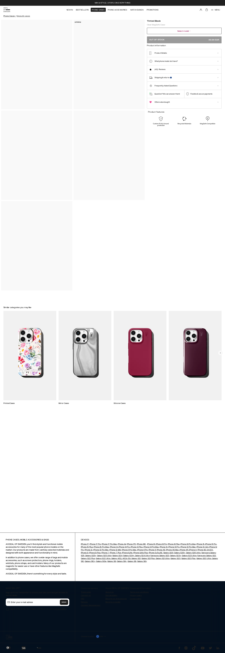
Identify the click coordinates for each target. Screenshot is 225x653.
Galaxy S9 (111, 563)
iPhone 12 (89, 551)
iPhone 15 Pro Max (101, 548)
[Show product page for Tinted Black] (173, 59)
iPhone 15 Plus (87, 548)
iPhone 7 (105, 554)
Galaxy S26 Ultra (193, 554)
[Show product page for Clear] (151, 59)
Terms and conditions (139, 593)
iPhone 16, (151, 545)
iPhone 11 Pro (142, 551)
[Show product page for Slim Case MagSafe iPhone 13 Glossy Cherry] (94, 333)
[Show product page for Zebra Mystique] (204, 59)
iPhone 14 (114, 548)
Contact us (86, 597)
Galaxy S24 (117, 557)
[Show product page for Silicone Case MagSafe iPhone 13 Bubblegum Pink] (58, 333)
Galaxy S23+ (175, 557)
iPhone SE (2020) (205, 551)
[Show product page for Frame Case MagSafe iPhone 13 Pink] (131, 333)
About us (109, 593)
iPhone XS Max (172, 551)
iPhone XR (183, 551)
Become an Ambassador (116, 600)
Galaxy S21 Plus (148, 560)
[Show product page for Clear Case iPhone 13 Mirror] (94, 390)
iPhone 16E (141, 545)
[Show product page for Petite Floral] (194, 59)
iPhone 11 (152, 551)
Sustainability (111, 597)
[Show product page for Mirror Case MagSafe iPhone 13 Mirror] (167, 390)
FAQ (82, 600)
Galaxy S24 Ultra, (142, 557)
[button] (200, 638)
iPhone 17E (131, 545)
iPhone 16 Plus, (174, 545)
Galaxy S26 (168, 554)
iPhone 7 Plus (115, 554)
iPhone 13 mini (202, 548)
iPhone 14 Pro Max (151, 548)
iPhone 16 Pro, (161, 545)
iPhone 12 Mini (115, 551)
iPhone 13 (164, 548)
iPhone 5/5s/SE (155, 554)
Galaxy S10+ (90, 563)
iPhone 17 (85, 545)
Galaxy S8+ (142, 563)
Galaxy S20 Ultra (203, 560)
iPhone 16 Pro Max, (188, 545)
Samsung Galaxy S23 (159, 557)
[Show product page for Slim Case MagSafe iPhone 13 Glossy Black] (203, 333)
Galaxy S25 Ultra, (104, 557)
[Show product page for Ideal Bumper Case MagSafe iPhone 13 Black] (22, 333)
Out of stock (184, 40)
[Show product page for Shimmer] (162, 59)
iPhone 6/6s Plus (140, 554)
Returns (84, 603)
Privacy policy (136, 597)
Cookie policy (135, 600)
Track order (86, 593)
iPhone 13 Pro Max (188, 548)
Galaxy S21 (135, 560)
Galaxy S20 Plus (188, 560)
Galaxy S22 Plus (88, 560)
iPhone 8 (84, 554)
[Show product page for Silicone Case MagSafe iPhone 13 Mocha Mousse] (131, 390)
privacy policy (60, 610)
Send (64, 603)
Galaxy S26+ (179, 554)
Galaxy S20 (175, 560)
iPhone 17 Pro (95, 545)
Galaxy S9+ (122, 563)
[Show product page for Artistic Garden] (215, 59)
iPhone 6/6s (127, 554)
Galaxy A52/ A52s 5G (120, 560)
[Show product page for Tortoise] (183, 59)
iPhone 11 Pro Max (129, 551)
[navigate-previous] (220, 472)
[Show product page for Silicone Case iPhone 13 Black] (58, 390)
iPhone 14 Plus (136, 548)
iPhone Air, (122, 545)
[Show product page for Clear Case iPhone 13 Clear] (22, 390)
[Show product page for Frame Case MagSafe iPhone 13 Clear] (203, 390)
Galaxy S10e (101, 563)
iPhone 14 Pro (124, 548)
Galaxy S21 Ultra (162, 560)
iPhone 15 (200, 545)
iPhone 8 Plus (95, 554)
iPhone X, (193, 551)
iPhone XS (161, 551)
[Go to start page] (6, 9)
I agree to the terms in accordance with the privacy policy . (38, 610)
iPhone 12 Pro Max (101, 551)
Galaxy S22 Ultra (103, 560)
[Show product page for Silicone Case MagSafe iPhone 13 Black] (167, 333)
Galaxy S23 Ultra (189, 557)
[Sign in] (201, 10)
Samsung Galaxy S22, (206, 557)
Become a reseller (113, 603)
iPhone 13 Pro (174, 548)
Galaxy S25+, (91, 557)
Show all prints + (214, 49)
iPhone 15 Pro (210, 545)
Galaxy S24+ (128, 557)
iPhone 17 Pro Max (109, 545)
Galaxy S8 (132, 563)
